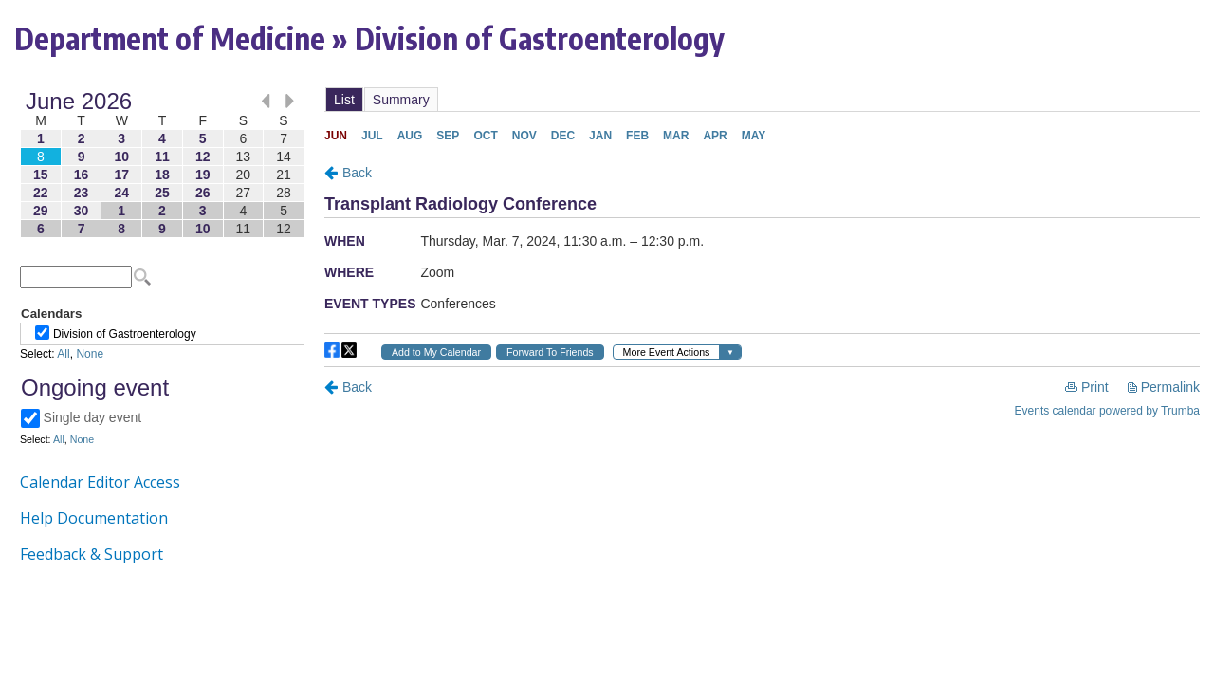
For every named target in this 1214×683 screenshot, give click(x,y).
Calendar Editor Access (100, 481)
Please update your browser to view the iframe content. (162, 164)
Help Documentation (94, 518)
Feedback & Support (91, 554)
